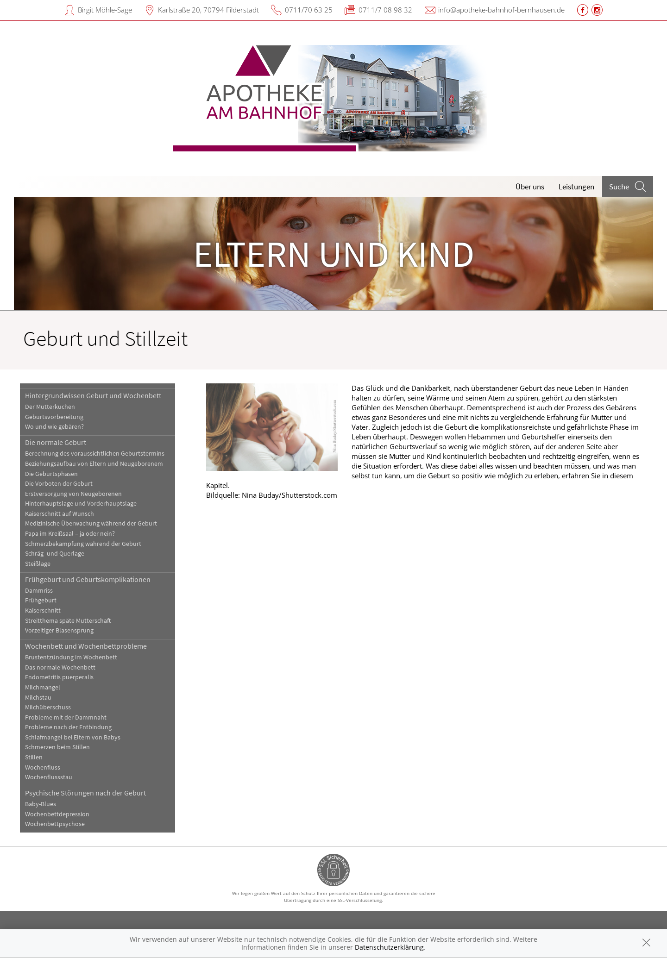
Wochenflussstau (48, 777)
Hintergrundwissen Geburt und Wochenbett (93, 395)
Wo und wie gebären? (54, 427)
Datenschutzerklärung (389, 947)
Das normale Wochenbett (60, 667)
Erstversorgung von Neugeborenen (73, 494)
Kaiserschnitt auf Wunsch (59, 514)
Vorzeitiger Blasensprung (59, 630)
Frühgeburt (41, 600)
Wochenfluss (42, 767)
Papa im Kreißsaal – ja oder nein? (70, 534)
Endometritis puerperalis (59, 677)
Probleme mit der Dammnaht (66, 717)
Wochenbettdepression (57, 814)
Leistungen (576, 187)
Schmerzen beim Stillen (57, 747)
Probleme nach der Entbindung (68, 727)
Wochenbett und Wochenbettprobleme (86, 646)
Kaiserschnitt (43, 610)
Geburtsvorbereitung (54, 417)
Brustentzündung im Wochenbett (71, 657)
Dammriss (39, 591)
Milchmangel (42, 687)
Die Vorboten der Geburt (59, 484)
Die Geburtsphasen (51, 474)
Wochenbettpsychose (55, 824)
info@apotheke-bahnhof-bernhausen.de (501, 9)
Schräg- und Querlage (54, 553)
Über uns (530, 187)
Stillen (34, 757)
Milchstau (38, 697)
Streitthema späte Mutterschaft (68, 621)
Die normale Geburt (55, 442)
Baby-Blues (40, 804)
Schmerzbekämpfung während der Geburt (83, 544)
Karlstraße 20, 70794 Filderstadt (208, 9)
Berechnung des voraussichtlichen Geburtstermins (94, 453)
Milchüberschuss (48, 707)
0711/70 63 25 (309, 9)
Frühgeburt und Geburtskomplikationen (88, 579)
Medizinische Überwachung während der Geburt (91, 523)
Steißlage (37, 564)
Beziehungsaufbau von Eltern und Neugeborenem (94, 464)
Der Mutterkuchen (50, 407)
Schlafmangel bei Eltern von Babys (72, 737)
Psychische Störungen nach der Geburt (85, 792)
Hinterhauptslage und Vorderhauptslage (81, 503)
